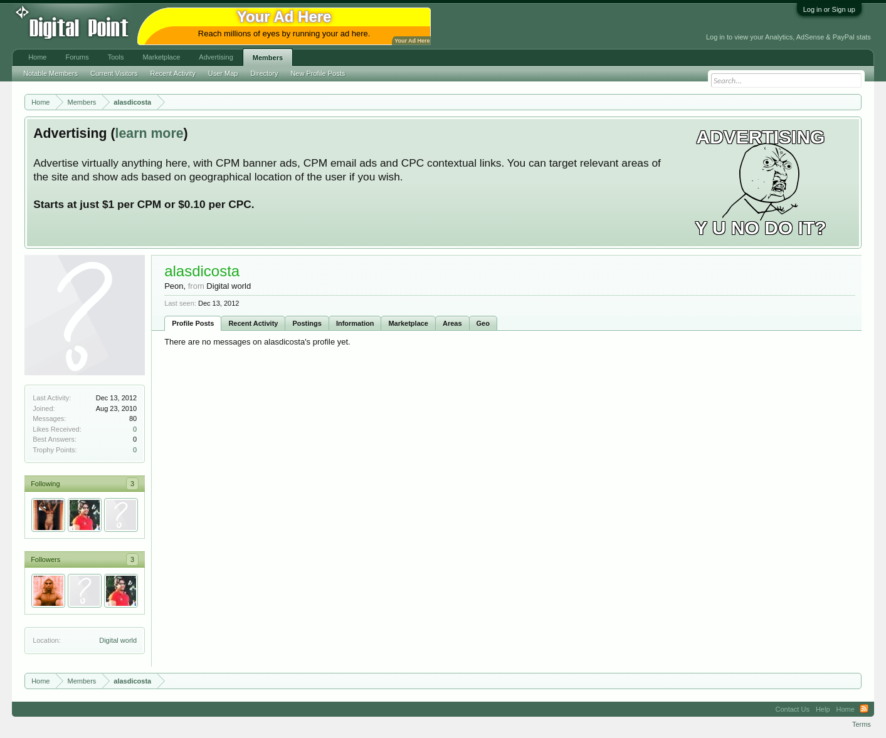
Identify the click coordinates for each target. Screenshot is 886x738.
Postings (306, 323)
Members (268, 57)
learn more (149, 133)
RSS (864, 709)
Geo (483, 323)
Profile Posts (193, 323)
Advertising (216, 57)
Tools (116, 57)
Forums (76, 57)
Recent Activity (253, 323)
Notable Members (50, 73)
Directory (264, 73)
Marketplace (408, 323)
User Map (223, 73)
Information (355, 323)
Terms (861, 724)
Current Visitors (114, 73)
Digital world (118, 640)
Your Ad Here (412, 41)
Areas (452, 323)
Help (823, 709)
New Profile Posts (317, 73)
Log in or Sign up (829, 9)
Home (37, 57)
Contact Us (792, 709)
